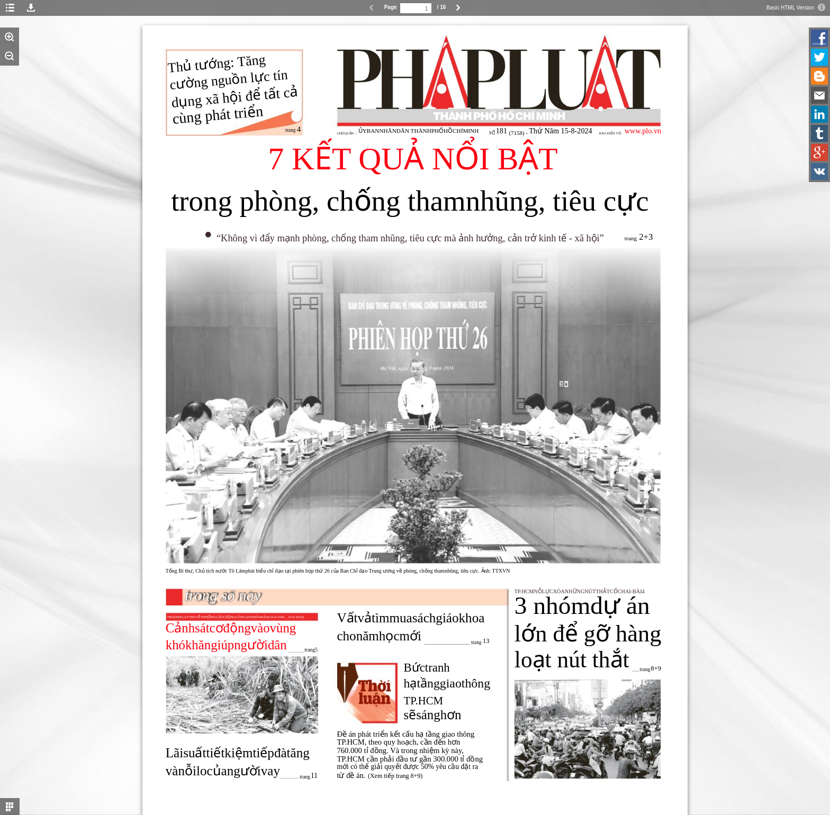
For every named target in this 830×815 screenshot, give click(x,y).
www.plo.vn (643, 130)
